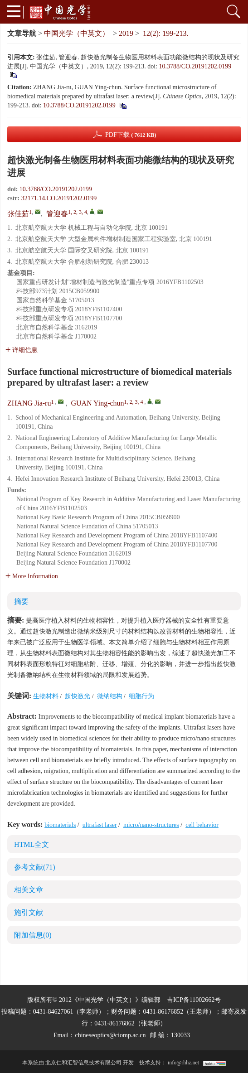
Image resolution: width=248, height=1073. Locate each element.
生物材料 (45, 696)
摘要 (21, 601)
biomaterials (60, 825)
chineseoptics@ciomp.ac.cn (110, 1035)
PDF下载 (130, 134)
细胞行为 (141, 696)
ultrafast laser (100, 825)
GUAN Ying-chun (97, 403)
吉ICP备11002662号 (194, 999)
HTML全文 (31, 844)
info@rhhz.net (183, 1062)
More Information (31, 576)
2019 (126, 33)
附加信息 (33, 935)
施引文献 (28, 912)
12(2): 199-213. (165, 33)
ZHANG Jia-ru (29, 403)
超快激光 (77, 696)
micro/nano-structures (151, 825)
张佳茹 (18, 214)
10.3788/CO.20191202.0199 (195, 66)
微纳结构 (109, 696)
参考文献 (34, 867)
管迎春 (57, 214)
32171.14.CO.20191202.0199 (59, 198)
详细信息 (21, 350)
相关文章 (28, 890)
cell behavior (202, 825)
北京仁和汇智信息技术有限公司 (83, 1062)
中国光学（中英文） (76, 33)
